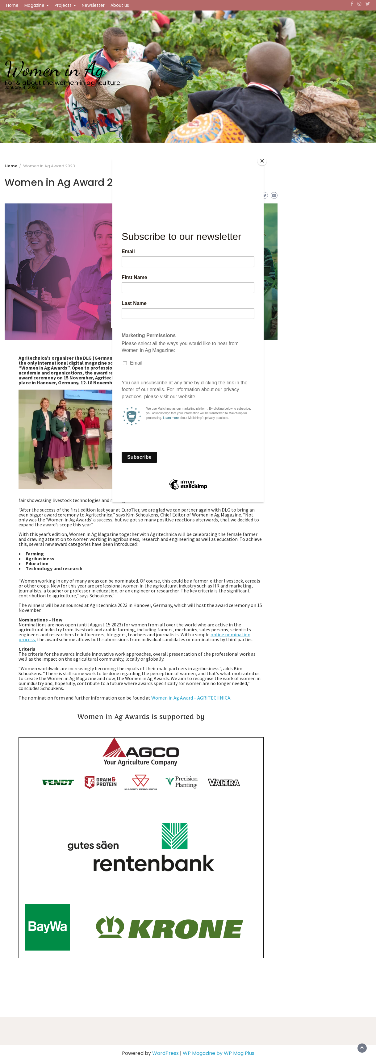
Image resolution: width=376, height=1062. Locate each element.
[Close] (262, 160)
